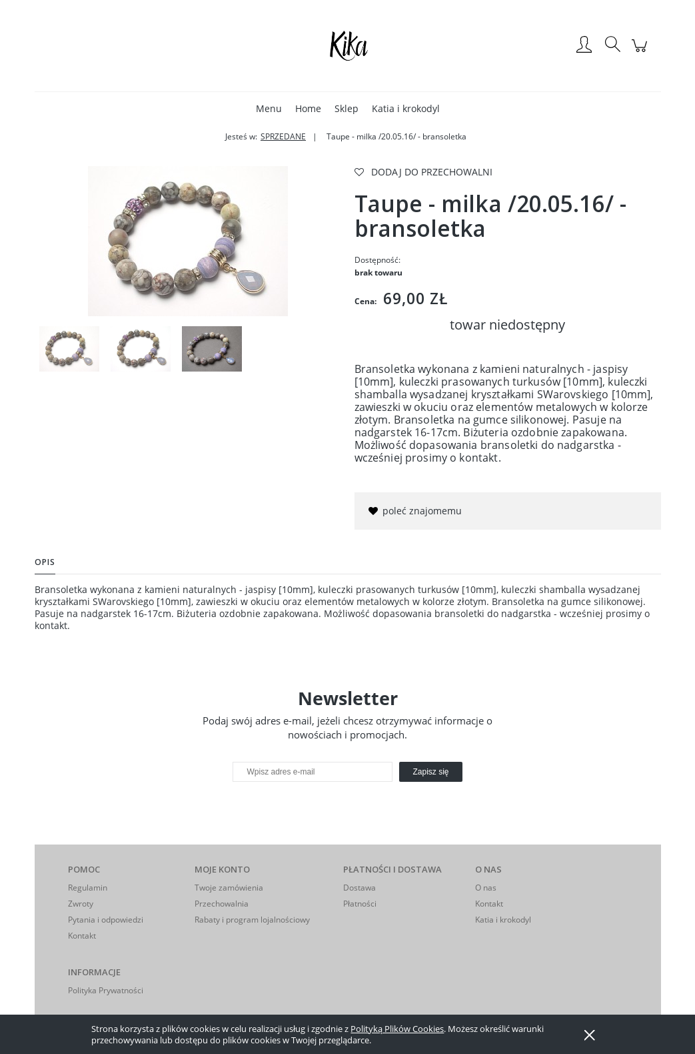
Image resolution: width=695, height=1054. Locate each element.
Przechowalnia (222, 903)
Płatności (359, 903)
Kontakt (82, 935)
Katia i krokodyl (503, 919)
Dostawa (359, 887)
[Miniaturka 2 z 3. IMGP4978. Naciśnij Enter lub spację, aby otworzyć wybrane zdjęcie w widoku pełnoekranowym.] (141, 349)
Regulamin (87, 887)
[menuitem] (269, 108)
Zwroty (80, 903)
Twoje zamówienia (229, 887)
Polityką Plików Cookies (397, 1029)
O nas (485, 887)
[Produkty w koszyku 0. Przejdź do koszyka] (641, 52)
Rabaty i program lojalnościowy (252, 919)
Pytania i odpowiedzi (105, 919)
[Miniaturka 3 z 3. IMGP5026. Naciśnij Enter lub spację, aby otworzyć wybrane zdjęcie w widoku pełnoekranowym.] (212, 349)
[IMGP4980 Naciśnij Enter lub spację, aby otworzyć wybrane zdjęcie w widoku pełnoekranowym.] (188, 241)
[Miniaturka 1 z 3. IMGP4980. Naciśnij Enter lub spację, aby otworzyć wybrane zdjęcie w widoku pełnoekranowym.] (69, 349)
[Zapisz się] (430, 772)
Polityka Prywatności (105, 990)
